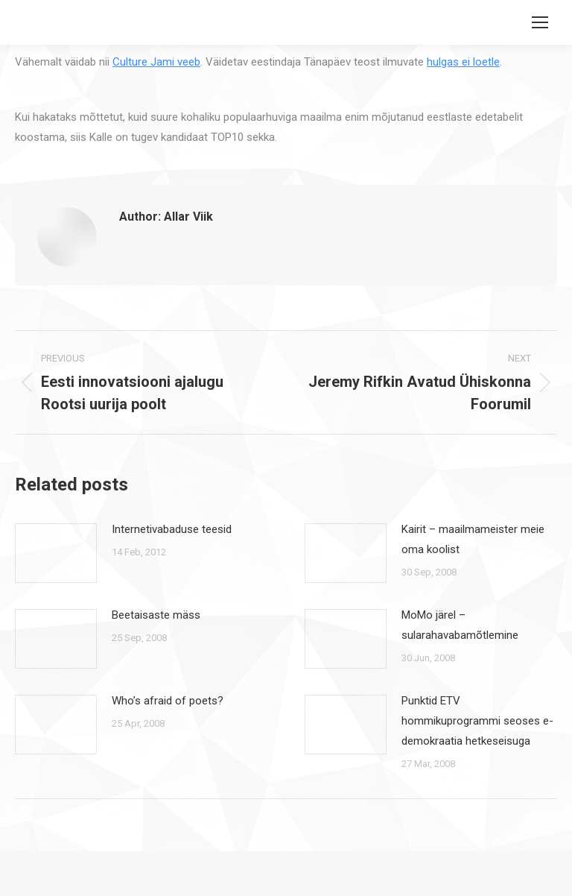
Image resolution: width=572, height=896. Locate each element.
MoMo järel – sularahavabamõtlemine (459, 625)
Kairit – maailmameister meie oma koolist (472, 539)
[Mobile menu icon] (540, 22)
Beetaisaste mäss (156, 615)
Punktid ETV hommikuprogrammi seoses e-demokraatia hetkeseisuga (477, 721)
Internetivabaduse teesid (172, 529)
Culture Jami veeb (156, 62)
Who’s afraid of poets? (167, 700)
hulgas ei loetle (463, 62)
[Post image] (56, 553)
